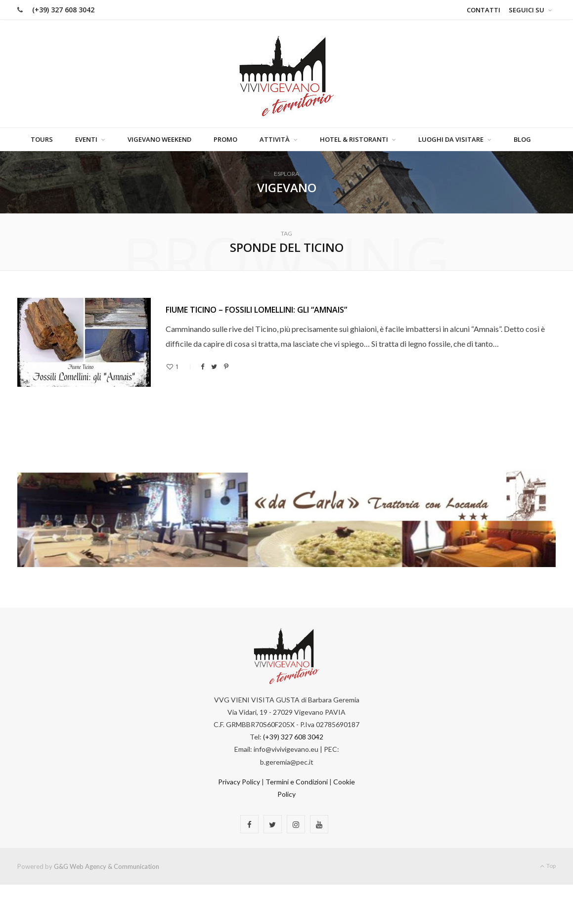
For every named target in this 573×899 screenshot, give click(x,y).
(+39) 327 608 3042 (63, 9)
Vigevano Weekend (159, 139)
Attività (275, 139)
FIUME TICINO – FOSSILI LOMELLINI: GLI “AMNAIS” (256, 309)
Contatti (483, 9)
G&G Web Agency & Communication (106, 866)
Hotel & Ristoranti (354, 139)
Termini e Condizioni (296, 781)
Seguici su (526, 9)
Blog (522, 139)
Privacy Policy (239, 781)
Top (548, 865)
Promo (225, 139)
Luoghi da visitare (451, 139)
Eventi (86, 139)
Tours (42, 139)
